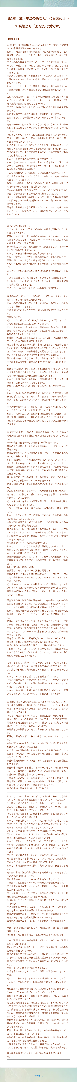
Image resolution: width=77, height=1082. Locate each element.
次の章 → (38, 1076)
